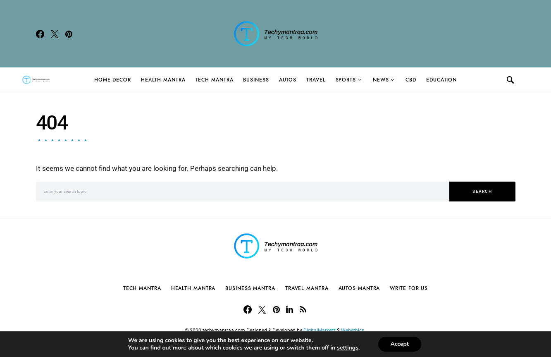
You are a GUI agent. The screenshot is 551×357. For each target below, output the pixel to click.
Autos (288, 80)
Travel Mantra (307, 288)
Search (482, 191)
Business (256, 80)
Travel (315, 80)
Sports (346, 80)
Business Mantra (250, 288)
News (381, 80)
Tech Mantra (215, 80)
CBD (410, 80)
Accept (400, 344)
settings (347, 348)
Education (441, 80)
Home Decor (112, 80)
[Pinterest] (68, 34)
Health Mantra (163, 80)
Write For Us (409, 288)
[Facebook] (40, 34)
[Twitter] (54, 34)
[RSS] (303, 309)
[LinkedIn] (289, 309)
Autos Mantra (359, 288)
